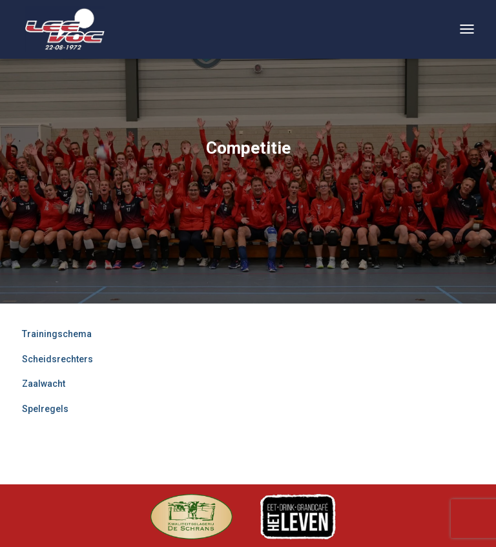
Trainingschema (57, 334)
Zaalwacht (43, 383)
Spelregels (45, 409)
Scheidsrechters (57, 359)
